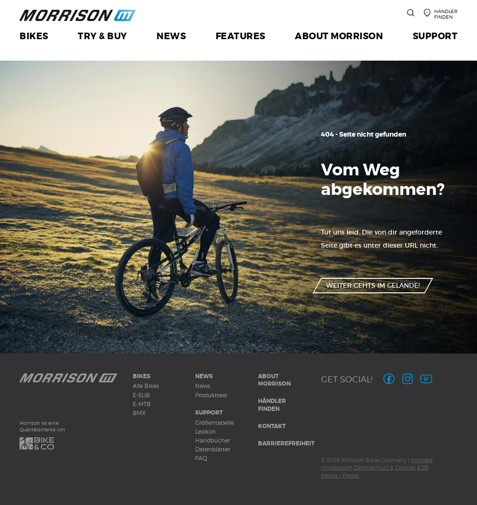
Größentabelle (214, 422)
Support (209, 412)
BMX (139, 412)
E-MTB (142, 404)
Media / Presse (340, 475)
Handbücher (212, 440)
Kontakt (272, 426)
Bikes (141, 376)
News (204, 376)
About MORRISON (274, 380)
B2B (423, 467)
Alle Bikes (146, 385)
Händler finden (272, 405)
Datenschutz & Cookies (385, 467)
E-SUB (141, 395)
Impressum (336, 467)
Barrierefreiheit (286, 443)
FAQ (201, 458)
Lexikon (205, 431)
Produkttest (211, 395)
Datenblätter (212, 449)
